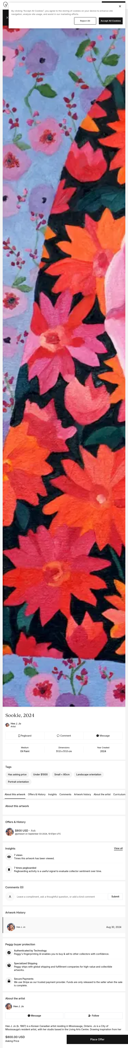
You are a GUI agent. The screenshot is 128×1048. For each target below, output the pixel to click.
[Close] (120, 6)
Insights (52, 794)
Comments (65, 794)
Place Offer (97, 1039)
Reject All (85, 20)
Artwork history (82, 794)
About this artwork (15, 794)
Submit (115, 896)
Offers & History (37, 794)
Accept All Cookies (111, 20)
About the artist (102, 794)
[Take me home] (5, 4)
